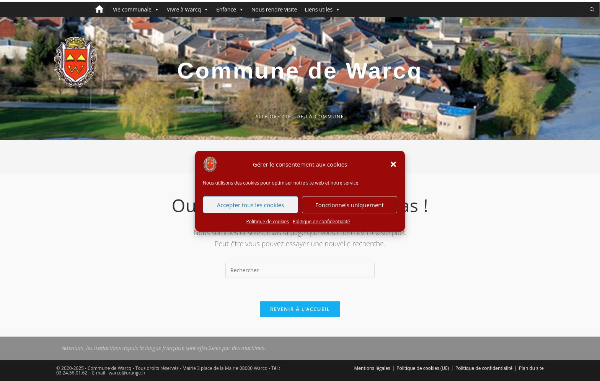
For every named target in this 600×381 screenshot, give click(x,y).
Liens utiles (322, 9)
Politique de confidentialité (321, 225)
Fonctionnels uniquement (349, 209)
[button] (393, 168)
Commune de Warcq (300, 70)
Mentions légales (372, 368)
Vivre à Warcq (188, 9)
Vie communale (136, 9)
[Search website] (592, 9)
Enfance (230, 9)
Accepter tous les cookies (250, 209)
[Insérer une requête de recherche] (300, 270)
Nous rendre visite (274, 9)
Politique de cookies (267, 225)
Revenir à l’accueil (300, 309)
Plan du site (531, 368)
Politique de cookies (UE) (422, 368)
